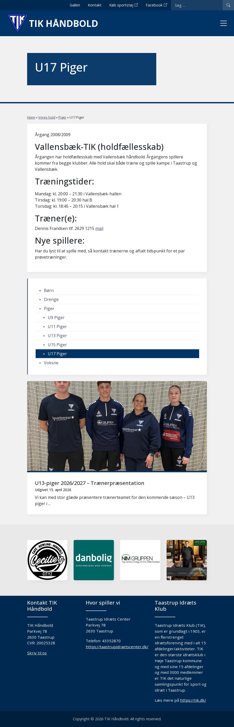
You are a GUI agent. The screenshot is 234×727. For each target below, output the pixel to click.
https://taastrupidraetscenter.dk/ (117, 646)
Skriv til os (37, 652)
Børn (49, 290)
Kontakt (95, 5)
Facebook (154, 5)
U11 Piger (57, 326)
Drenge (51, 299)
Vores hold (46, 117)
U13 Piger (57, 335)
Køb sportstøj (121, 5)
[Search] (228, 5)
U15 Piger (57, 344)
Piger (62, 117)
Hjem (31, 117)
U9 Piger (56, 317)
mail (99, 228)
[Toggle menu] (223, 23)
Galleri (75, 5)
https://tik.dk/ (193, 700)
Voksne (51, 363)
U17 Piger (57, 354)
